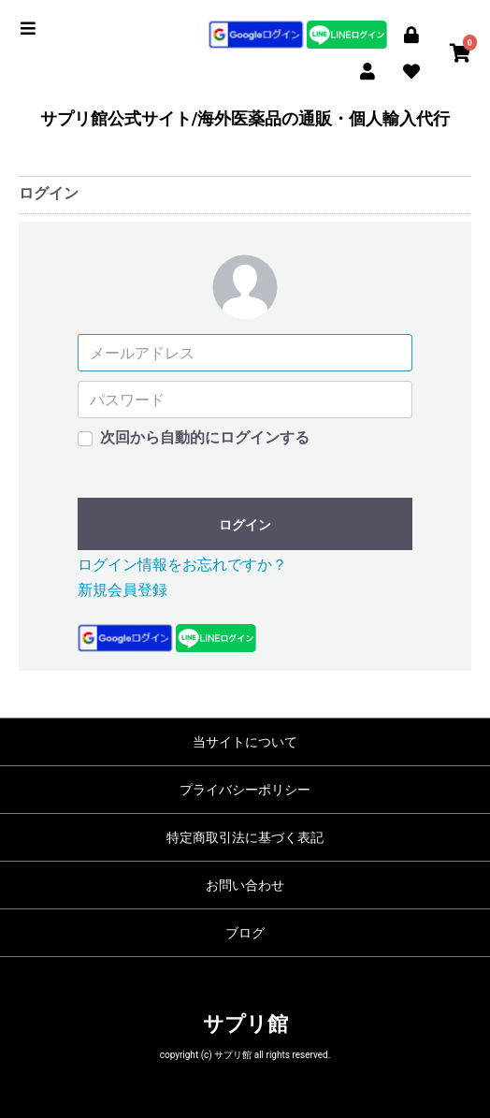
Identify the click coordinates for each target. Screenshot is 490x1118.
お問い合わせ (245, 885)
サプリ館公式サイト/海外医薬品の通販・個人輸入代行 (245, 118)
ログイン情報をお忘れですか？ (182, 565)
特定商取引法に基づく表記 (245, 837)
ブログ (245, 932)
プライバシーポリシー (245, 789)
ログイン (245, 524)
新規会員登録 (122, 590)
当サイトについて (245, 741)
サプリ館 (245, 1024)
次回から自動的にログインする (205, 437)
